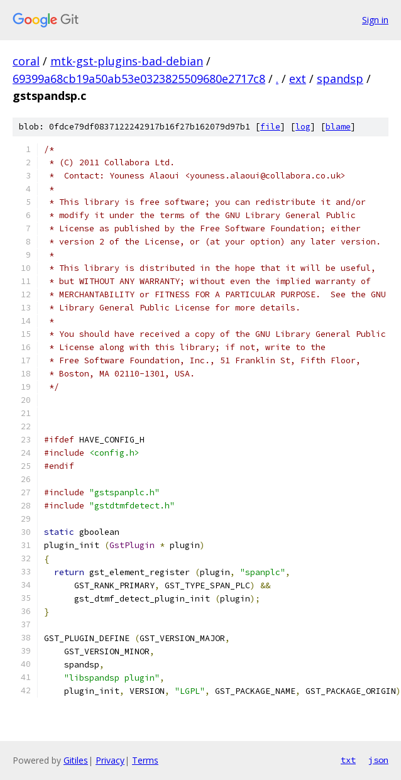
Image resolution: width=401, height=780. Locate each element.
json (378, 760)
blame (338, 126)
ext (297, 78)
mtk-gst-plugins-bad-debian (126, 61)
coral (26, 61)
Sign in (375, 20)
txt (348, 760)
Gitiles (75, 760)
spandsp (340, 78)
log (302, 126)
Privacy (110, 760)
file (270, 126)
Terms (145, 760)
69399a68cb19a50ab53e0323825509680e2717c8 (139, 78)
